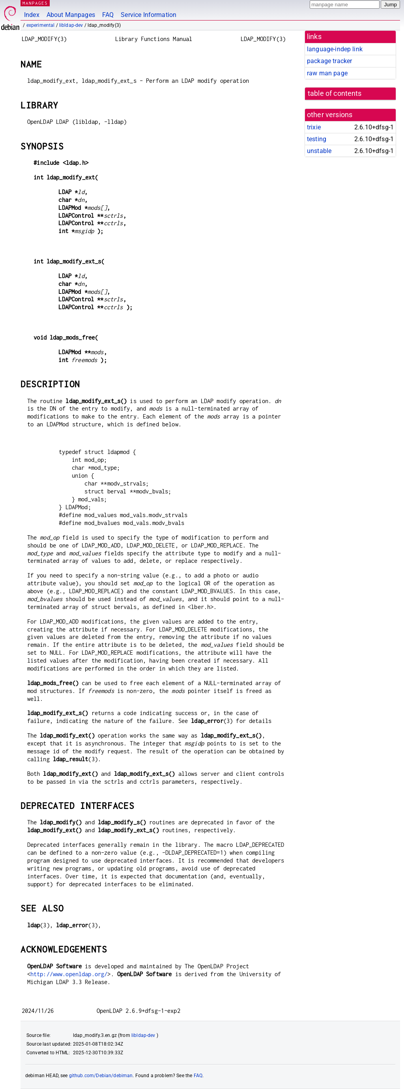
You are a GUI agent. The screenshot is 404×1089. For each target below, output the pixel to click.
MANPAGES (35, 3)
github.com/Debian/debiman (101, 1075)
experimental (40, 25)
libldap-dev (71, 25)
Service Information (148, 15)
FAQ (108, 15)
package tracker (329, 61)
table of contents (335, 93)
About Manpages (71, 15)
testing (316, 139)
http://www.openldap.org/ (69, 974)
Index (31, 15)
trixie (314, 127)
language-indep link (335, 49)
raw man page (327, 73)
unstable (319, 151)
